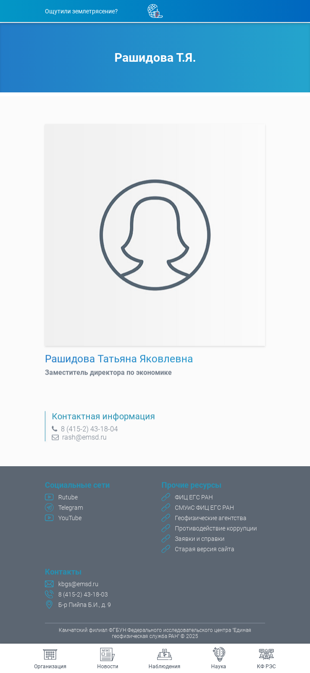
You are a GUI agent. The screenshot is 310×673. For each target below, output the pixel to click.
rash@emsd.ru (83, 440)
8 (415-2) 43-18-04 (88, 431)
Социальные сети (77, 485)
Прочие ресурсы (191, 485)
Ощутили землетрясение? (81, 11)
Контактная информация (103, 419)
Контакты (63, 572)
